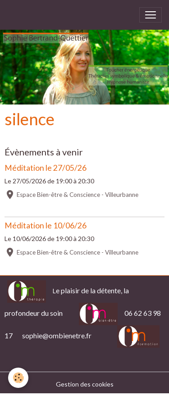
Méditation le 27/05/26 (46, 168)
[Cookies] (18, 378)
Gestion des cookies (85, 384)
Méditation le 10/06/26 (46, 225)
